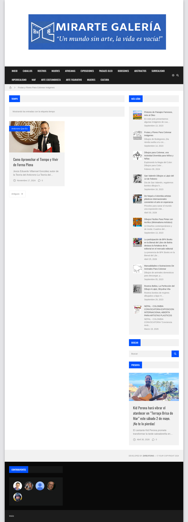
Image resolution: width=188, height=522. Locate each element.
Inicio (11, 516)
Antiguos (17, 194)
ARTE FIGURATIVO (74, 79)
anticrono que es (19, 128)
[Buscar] (177, 75)
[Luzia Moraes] (28, 485)
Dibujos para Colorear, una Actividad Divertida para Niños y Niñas (158, 155)
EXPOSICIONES (87, 71)
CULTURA (105, 79)
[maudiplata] (17, 497)
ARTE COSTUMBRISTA (51, 79)
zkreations (148, 456)
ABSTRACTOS (140, 71)
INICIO (14, 71)
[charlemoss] (51, 485)
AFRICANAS (70, 71)
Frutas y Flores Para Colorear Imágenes (36, 87)
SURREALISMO (158, 71)
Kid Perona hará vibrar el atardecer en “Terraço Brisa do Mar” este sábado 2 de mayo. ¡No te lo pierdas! (153, 415)
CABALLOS (27, 71)
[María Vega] (40, 485)
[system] (173, 75)
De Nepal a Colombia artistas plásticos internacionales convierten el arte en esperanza (158, 199)
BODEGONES (123, 71)
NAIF (34, 79)
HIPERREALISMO (19, 79)
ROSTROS (42, 71)
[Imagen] (37, 136)
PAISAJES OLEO (106, 71)
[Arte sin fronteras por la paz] (17, 485)
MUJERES (56, 71)
